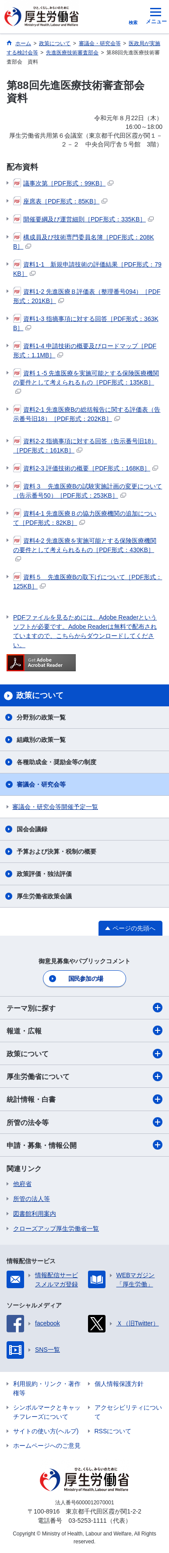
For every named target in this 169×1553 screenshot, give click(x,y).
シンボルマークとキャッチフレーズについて (47, 1412)
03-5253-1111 (87, 1520)
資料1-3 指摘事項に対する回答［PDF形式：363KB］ (85, 322)
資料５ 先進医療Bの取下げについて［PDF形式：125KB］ (87, 581)
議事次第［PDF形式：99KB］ (63, 183)
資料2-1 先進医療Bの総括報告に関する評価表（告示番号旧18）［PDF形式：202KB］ (86, 413)
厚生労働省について (84, 1076)
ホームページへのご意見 (47, 1445)
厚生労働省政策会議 (44, 896)
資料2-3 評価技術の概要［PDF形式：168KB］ (85, 468)
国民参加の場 (85, 978)
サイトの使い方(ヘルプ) (45, 1431)
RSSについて (113, 1431)
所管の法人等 (31, 1198)
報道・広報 (84, 1030)
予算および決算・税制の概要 (56, 851)
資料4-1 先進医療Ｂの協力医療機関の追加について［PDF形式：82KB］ (84, 517)
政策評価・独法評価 (44, 873)
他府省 (22, 1183)
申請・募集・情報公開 (84, 1145)
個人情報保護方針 (119, 1383)
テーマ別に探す (84, 1007)
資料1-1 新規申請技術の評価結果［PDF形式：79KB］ (87, 268)
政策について (84, 1053)
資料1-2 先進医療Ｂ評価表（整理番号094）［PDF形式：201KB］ (86, 295)
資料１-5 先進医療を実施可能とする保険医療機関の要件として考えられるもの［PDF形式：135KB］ (86, 381)
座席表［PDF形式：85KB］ (60, 201)
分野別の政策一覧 (41, 717)
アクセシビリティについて (128, 1412)
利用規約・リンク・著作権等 (47, 1388)
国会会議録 (32, 829)
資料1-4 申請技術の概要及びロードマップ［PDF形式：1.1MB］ (84, 350)
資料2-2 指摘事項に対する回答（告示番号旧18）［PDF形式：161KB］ (85, 445)
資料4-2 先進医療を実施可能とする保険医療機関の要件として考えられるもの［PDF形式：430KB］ (84, 549)
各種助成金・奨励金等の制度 (56, 762)
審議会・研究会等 (41, 784)
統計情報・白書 (84, 1099)
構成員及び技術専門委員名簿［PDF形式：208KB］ (83, 241)
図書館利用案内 (34, 1213)
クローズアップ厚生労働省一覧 (56, 1228)
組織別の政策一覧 (41, 739)
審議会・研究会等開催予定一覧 (55, 806)
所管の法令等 (84, 1122)
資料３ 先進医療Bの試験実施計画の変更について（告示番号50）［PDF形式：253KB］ (87, 490)
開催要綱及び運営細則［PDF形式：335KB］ (83, 219)
